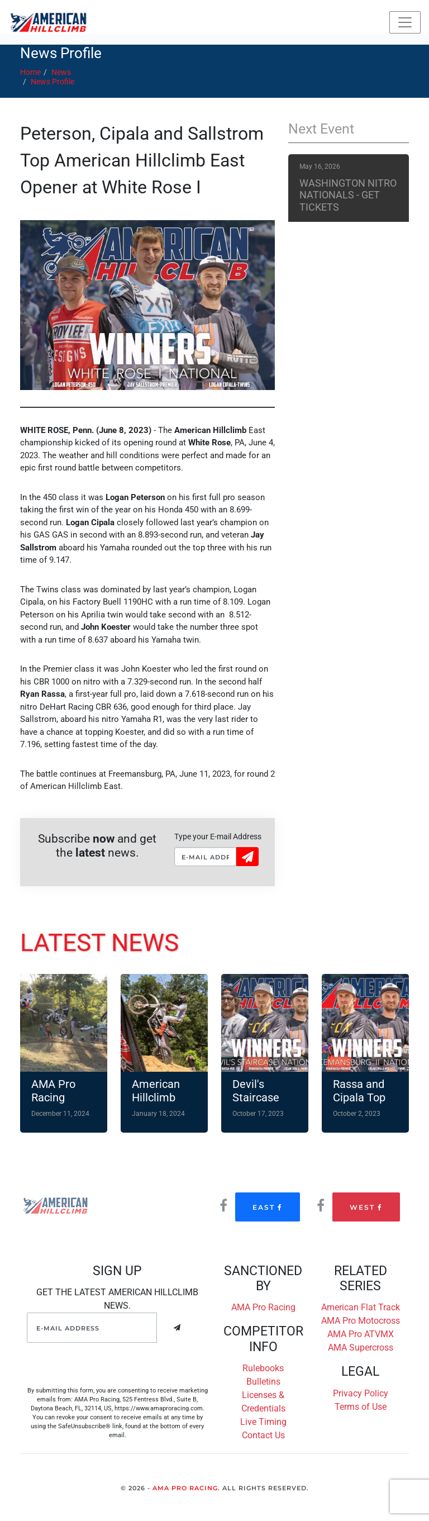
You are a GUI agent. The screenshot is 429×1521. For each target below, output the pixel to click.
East (267, 1207)
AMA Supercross (360, 1347)
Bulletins (263, 1381)
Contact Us (263, 1435)
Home (30, 72)
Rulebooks (263, 1368)
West (366, 1207)
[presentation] (112, 1364)
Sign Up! (247, 856)
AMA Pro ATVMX (360, 1334)
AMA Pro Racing (263, 1307)
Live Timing (263, 1422)
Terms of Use (361, 1406)
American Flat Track (360, 1307)
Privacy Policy (360, 1393)
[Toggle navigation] (405, 22)
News (61, 72)
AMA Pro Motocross (360, 1320)
